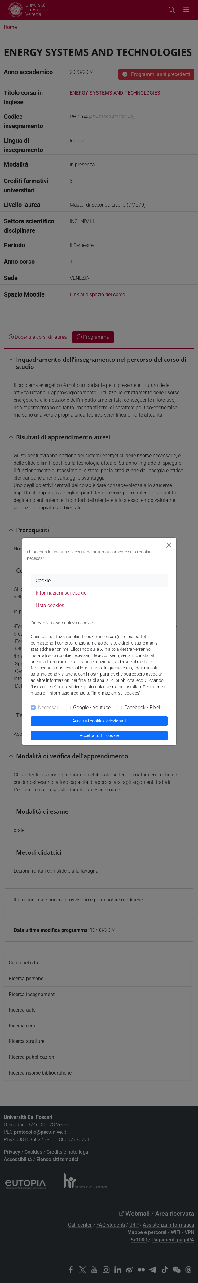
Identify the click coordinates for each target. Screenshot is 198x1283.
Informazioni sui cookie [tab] (61, 593)
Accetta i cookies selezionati (99, 720)
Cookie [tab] (43, 580)
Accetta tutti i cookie (99, 735)
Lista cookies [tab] (50, 605)
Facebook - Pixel (142, 707)
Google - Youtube (92, 707)
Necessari (48, 707)
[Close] (169, 545)
